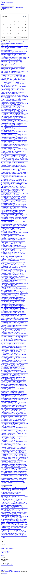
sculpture (4, 55)
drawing (8, 57)
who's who (3, 553)
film (2, 41)
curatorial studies (11, 61)
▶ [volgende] (4, 545)
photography (19, 57)
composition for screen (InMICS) (14, 53)
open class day (19, 43)
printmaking (14, 58)
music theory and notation (16, 54)
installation (9, 55)
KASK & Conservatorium (7, 2)
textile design (10, 60)
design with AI (14, 64)
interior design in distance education (14, 46)
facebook (8, 570)
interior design (21, 46)
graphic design (7, 58)
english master (7, 64)
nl (1, 1)
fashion (15, 60)
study (2, 7)
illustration (20, 58)
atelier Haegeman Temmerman (12, 571)
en (2, 1)
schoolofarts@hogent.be (7, 565)
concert (8, 41)
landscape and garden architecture (9, 46)
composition (9, 51)
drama (18, 41)
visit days (14, 41)
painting (4, 57)
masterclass (9, 43)
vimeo (12, 570)
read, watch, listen (15, 7)
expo (11, 41)
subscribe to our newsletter (7, 548)
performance (13, 57)
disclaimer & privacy (6, 551)
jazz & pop (6, 50)
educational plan (5, 552)
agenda (2, 4)
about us (7, 8)
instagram (3, 570)
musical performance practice (11, 62)
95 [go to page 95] (4, 544)
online (13, 43)
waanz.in (4, 573)
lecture (4, 41)
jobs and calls (4, 555)
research (5, 7)
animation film (15, 48)
